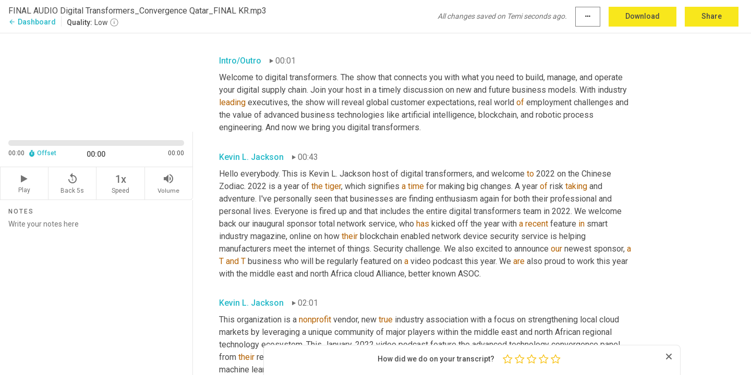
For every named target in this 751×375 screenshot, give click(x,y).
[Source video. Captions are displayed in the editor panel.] (96, 81)
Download (642, 16)
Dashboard (32, 22)
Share (711, 16)
